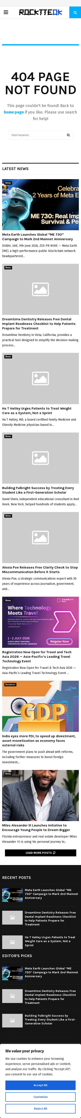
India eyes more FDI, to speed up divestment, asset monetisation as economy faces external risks (39, 740)
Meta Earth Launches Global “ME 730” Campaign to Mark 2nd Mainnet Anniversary (37, 236)
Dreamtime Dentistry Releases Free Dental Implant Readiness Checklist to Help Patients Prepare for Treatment (39, 323)
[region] (40, 1081)
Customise (40, 1097)
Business (10, 684)
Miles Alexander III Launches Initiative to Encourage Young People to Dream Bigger (36, 827)
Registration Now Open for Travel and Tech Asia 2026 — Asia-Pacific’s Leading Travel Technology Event (36, 656)
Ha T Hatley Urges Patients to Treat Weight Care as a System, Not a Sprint (36, 410)
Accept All (40, 1085)
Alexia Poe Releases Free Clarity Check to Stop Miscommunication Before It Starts (40, 569)
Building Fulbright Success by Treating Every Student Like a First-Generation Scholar (38, 490)
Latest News (15, 168)
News (8, 183)
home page (14, 112)
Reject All (40, 1108)
